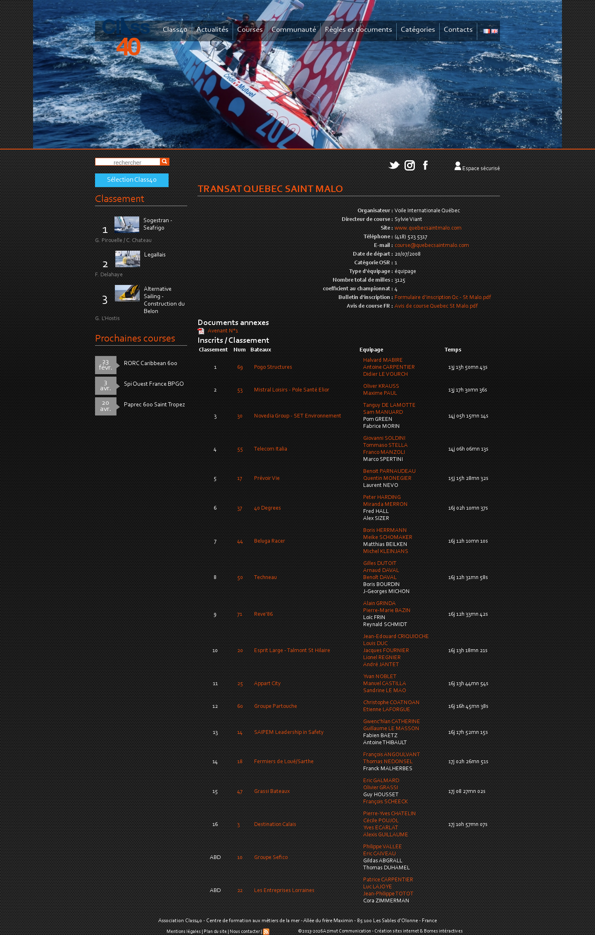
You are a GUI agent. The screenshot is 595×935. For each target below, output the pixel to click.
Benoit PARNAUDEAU (389, 472)
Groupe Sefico (271, 858)
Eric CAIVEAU (379, 854)
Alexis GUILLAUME (385, 835)
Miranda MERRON (385, 505)
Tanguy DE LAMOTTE (389, 405)
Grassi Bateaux (272, 792)
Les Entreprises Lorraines (284, 891)
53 (240, 390)
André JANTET (381, 665)
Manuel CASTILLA (384, 684)
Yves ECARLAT (380, 828)
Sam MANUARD (383, 412)
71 (239, 614)
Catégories (418, 30)
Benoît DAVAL (380, 578)
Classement (120, 199)
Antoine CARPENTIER (389, 367)
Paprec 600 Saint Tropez (154, 405)
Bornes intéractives (443, 931)
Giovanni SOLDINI (384, 438)
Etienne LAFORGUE (386, 710)
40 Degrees (267, 508)
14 (240, 733)
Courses (250, 30)
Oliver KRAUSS (381, 386)
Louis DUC (375, 644)
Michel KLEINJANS (385, 552)
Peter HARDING (382, 498)
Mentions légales (184, 931)
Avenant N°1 (223, 331)
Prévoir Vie (267, 479)
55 (240, 449)
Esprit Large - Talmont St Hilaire (292, 651)
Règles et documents (358, 30)
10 (240, 858)
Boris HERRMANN (385, 531)
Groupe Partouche (275, 707)
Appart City (267, 684)
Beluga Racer (269, 541)
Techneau (265, 578)
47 (240, 792)
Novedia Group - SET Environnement (297, 416)
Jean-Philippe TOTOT (388, 894)
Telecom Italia (270, 449)
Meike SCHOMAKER (387, 538)
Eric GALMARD (381, 781)
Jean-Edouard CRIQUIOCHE (396, 637)
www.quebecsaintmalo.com (428, 228)
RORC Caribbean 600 (150, 364)
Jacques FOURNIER (386, 651)
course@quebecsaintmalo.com (432, 246)
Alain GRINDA (379, 604)
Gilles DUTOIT (380, 564)
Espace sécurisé (481, 169)
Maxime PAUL (380, 393)
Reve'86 (263, 614)
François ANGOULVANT (391, 755)
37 (239, 508)
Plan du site (215, 931)
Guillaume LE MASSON (391, 729)
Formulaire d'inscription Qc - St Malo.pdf (443, 298)
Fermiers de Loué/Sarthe (284, 762)
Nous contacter (245, 931)
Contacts (458, 30)
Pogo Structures (273, 367)
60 (240, 707)
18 (240, 762)
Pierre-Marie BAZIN (387, 611)
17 (239, 479)
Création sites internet (396, 931)
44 (240, 541)
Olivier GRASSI (380, 788)
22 (240, 891)
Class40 (175, 30)
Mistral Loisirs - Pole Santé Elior (291, 390)
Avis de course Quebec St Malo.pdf (436, 306)
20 (240, 651)
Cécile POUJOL (381, 821)
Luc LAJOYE (377, 887)
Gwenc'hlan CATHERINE (391, 722)
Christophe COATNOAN (391, 703)
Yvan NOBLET (380, 677)
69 (240, 367)
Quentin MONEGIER (387, 479)
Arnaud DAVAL (381, 571)
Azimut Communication (347, 931)
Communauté (293, 30)
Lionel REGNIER (382, 658)
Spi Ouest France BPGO (154, 384)
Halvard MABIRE (383, 360)
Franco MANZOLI (384, 453)
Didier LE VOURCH (385, 374)
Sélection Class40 (132, 180)
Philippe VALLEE (382, 847)
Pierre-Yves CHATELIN (389, 814)
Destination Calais (275, 825)
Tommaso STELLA (385, 446)
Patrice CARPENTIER (388, 880)
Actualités (212, 30)
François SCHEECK (385, 802)
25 (240, 684)
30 (240, 416)
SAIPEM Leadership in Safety (289, 733)
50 (240, 578)
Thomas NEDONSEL (388, 762)
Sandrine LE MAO (384, 691)
